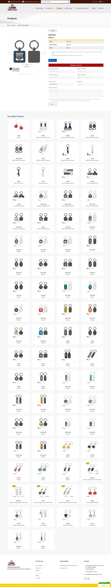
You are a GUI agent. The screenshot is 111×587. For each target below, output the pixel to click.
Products (60, 8)
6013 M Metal (34, 25)
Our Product (52, 81)
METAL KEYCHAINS (23, 25)
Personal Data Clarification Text (69, 565)
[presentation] (9, 53)
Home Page (39, 8)
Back (52, 30)
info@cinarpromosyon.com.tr (30, 1)
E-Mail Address (53, 74)
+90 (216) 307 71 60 (14, 2)
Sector (37, 570)
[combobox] (79, 77)
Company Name (53, 68)
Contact (101, 8)
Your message (53, 87)
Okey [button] (104, 585)
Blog (93, 8)
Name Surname (81, 68)
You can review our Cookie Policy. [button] (71, 585)
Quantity (79, 81)
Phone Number (81, 74)
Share (52, 60)
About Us (38, 568)
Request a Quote (76, 65)
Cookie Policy (64, 568)
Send (52, 104)
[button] (20, 73)
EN (101, 1)
